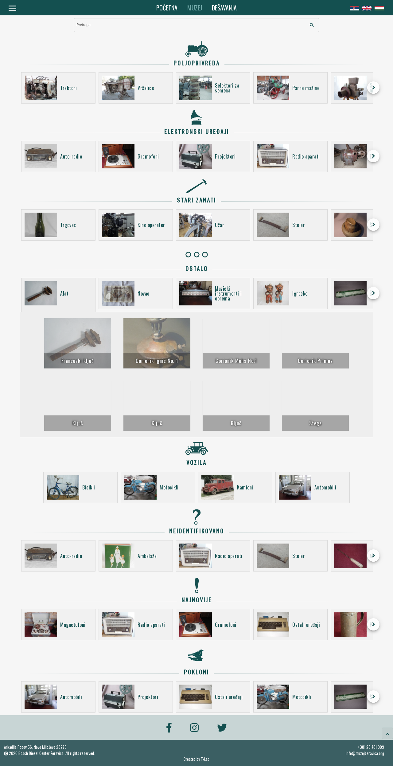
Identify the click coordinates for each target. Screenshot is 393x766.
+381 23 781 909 (371, 747)
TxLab (205, 759)
